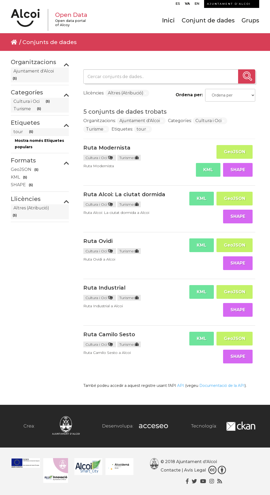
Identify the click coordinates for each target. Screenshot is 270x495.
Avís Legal (195, 470)
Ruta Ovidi (98, 241)
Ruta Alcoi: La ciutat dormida (124, 194)
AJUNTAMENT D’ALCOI (229, 4)
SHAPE (237, 169)
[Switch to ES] (178, 5)
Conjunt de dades (208, 20)
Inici (168, 20)
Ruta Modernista (107, 148)
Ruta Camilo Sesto (109, 334)
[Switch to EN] (197, 5)
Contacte (171, 470)
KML (208, 169)
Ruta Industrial (104, 288)
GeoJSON (234, 151)
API (180, 385)
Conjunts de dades (49, 42)
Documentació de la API (222, 385)
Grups (250, 20)
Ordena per (189, 94)
